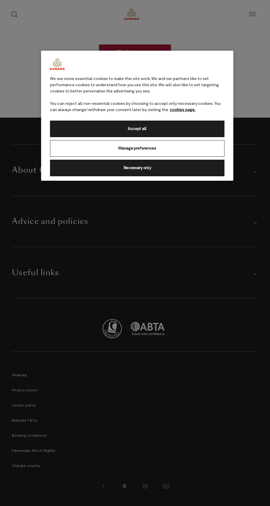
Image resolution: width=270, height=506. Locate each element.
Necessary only (137, 168)
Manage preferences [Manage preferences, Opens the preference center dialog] (137, 148)
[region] (137, 116)
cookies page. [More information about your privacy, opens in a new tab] (182, 110)
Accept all (137, 129)
